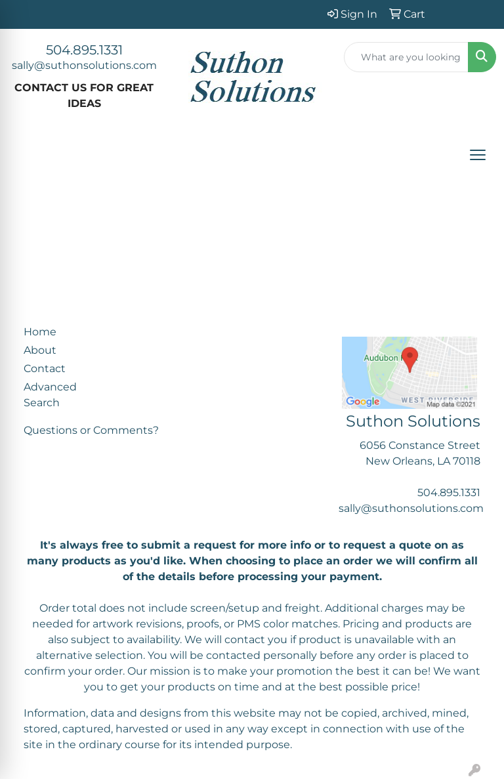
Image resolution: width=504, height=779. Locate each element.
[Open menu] (478, 155)
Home (40, 332)
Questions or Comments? (91, 430)
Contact (45, 368)
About (40, 350)
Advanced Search (50, 395)
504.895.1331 (84, 50)
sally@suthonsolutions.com (84, 65)
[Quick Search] (406, 57)
